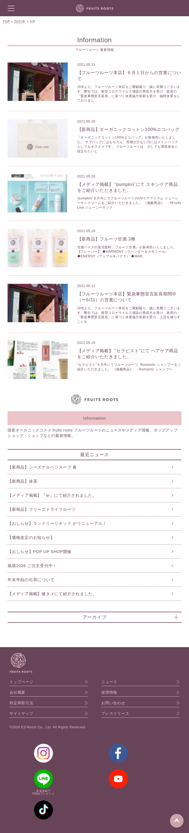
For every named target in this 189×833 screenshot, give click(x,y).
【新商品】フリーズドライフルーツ (42, 509)
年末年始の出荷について (31, 579)
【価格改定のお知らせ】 (31, 537)
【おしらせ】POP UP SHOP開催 (40, 551)
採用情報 (109, 692)
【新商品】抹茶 (22, 481)
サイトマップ (21, 713)
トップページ (21, 682)
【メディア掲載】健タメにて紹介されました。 (52, 593)
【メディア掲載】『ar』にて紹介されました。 (52, 495)
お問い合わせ (113, 703)
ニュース (109, 682)
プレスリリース (115, 713)
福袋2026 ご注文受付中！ (32, 565)
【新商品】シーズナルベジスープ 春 (42, 467)
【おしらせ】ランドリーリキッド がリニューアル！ (57, 523)
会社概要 (17, 692)
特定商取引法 (21, 703)
